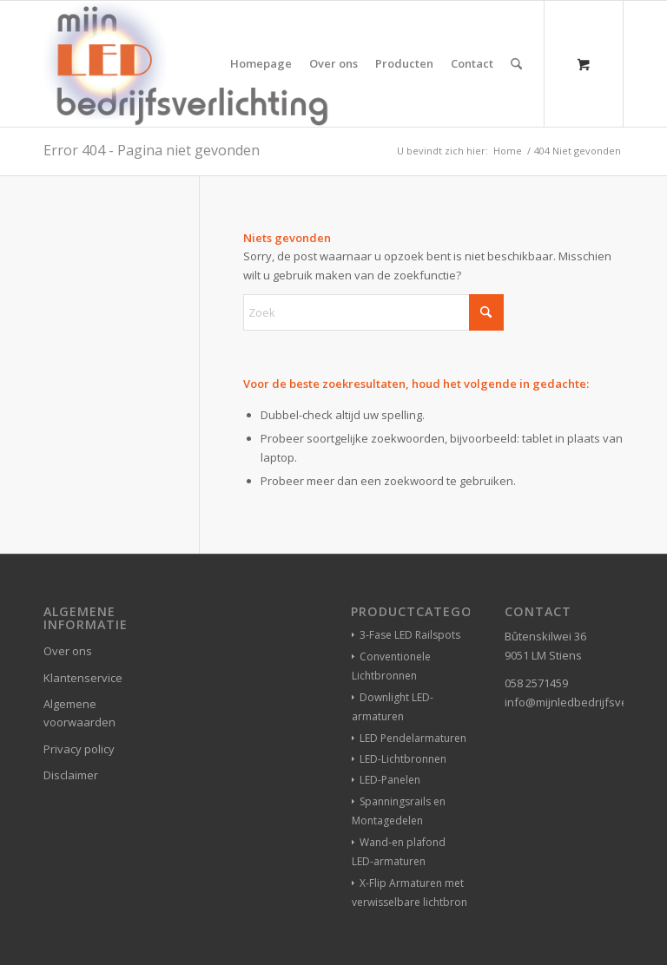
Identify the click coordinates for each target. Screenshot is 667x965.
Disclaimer (70, 775)
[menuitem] (260, 64)
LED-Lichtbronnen (403, 759)
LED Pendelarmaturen (413, 738)
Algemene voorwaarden (79, 713)
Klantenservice (82, 678)
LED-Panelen (390, 779)
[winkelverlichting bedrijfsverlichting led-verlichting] (186, 64)
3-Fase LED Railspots (410, 634)
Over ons (67, 651)
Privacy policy (79, 749)
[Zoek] (516, 64)
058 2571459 (536, 683)
